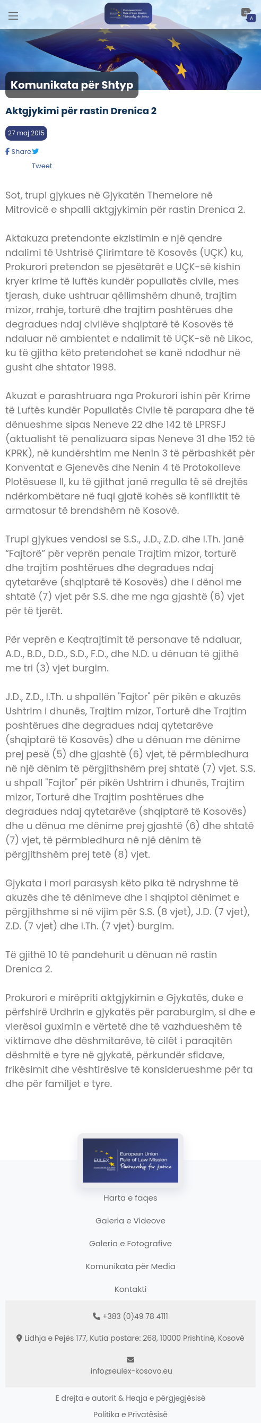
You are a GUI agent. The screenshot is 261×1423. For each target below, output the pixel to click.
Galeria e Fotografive (130, 1243)
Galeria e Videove (130, 1220)
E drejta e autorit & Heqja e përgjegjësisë (131, 1398)
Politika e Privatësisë (130, 1414)
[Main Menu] (13, 15)
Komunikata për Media (130, 1266)
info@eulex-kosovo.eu (131, 1371)
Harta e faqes (130, 1197)
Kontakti (131, 1289)
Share (18, 151)
